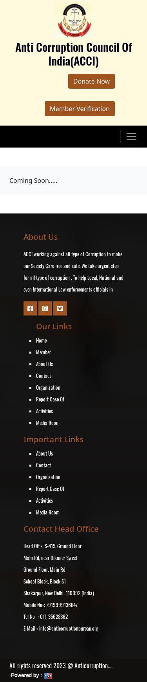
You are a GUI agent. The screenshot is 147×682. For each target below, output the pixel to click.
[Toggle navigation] (131, 136)
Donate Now (91, 81)
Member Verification (80, 108)
